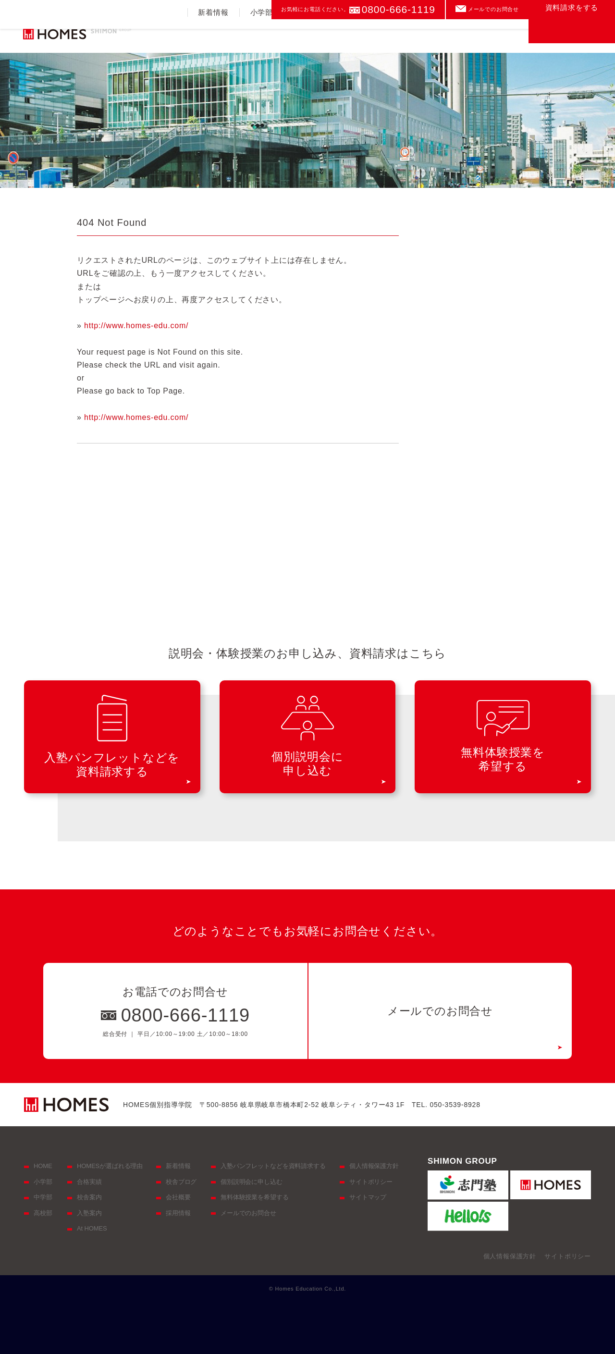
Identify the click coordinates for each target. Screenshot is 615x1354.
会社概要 (178, 1197)
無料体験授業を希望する (255, 1197)
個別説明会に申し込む (252, 1181)
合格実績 (398, 36)
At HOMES (92, 1228)
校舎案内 (502, 36)
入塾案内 (450, 36)
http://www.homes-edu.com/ (136, 325)
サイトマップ (367, 1197)
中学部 (306, 36)
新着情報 (213, 36)
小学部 (261, 36)
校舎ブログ (181, 1181)
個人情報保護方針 (374, 1165)
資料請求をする (572, 31)
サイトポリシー (371, 1181)
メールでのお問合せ (493, 9)
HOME (43, 1165)
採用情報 (178, 1213)
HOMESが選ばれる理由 (110, 1165)
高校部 (350, 36)
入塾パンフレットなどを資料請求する (273, 1165)
